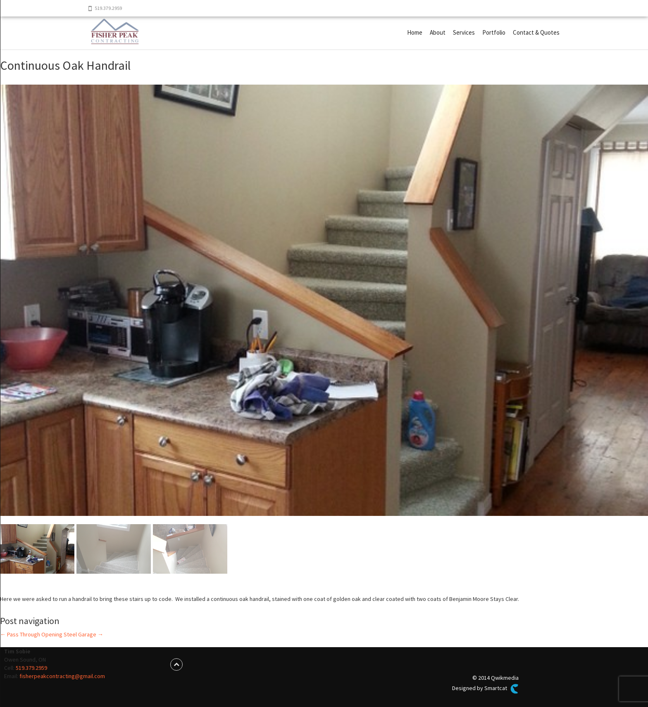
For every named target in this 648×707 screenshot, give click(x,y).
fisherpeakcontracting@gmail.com (62, 676)
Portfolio (493, 32)
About (438, 32)
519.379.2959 (31, 668)
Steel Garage (83, 634)
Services (464, 32)
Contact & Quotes (536, 32)
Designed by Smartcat (485, 689)
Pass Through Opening (31, 634)
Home (414, 32)
